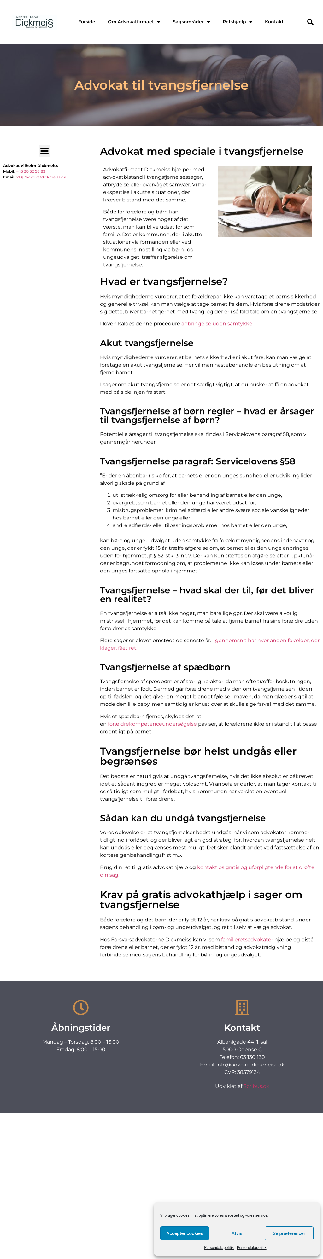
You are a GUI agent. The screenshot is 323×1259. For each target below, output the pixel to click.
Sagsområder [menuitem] (191, 22)
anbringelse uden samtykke (216, 384)
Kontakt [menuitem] (274, 22)
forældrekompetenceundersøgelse (152, 784)
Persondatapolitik (219, 1247)
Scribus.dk (257, 1086)
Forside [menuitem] (86, 22)
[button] (310, 22)
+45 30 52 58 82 (30, 171)
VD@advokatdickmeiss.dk (41, 177)
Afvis (237, 1233)
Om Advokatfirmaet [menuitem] (134, 22)
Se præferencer (289, 1233)
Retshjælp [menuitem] (237, 22)
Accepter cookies (184, 1233)
